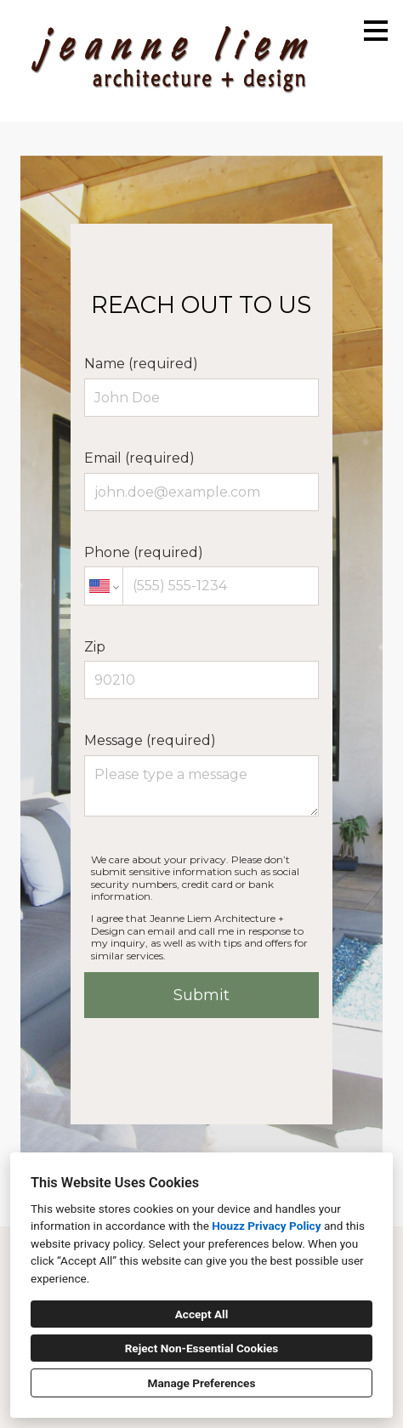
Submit (201, 995)
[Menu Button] (376, 31)
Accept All (202, 1314)
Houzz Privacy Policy (266, 1225)
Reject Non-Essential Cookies (202, 1348)
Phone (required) (201, 575)
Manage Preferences (202, 1383)
